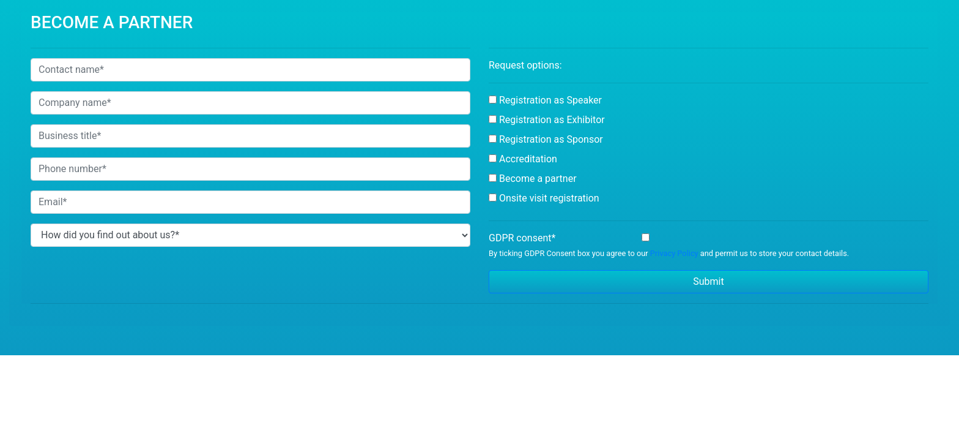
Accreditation (528, 159)
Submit (708, 281)
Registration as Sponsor (551, 139)
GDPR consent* (522, 238)
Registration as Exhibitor (552, 120)
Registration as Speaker (550, 100)
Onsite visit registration (549, 198)
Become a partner (538, 178)
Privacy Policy (674, 253)
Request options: (525, 65)
